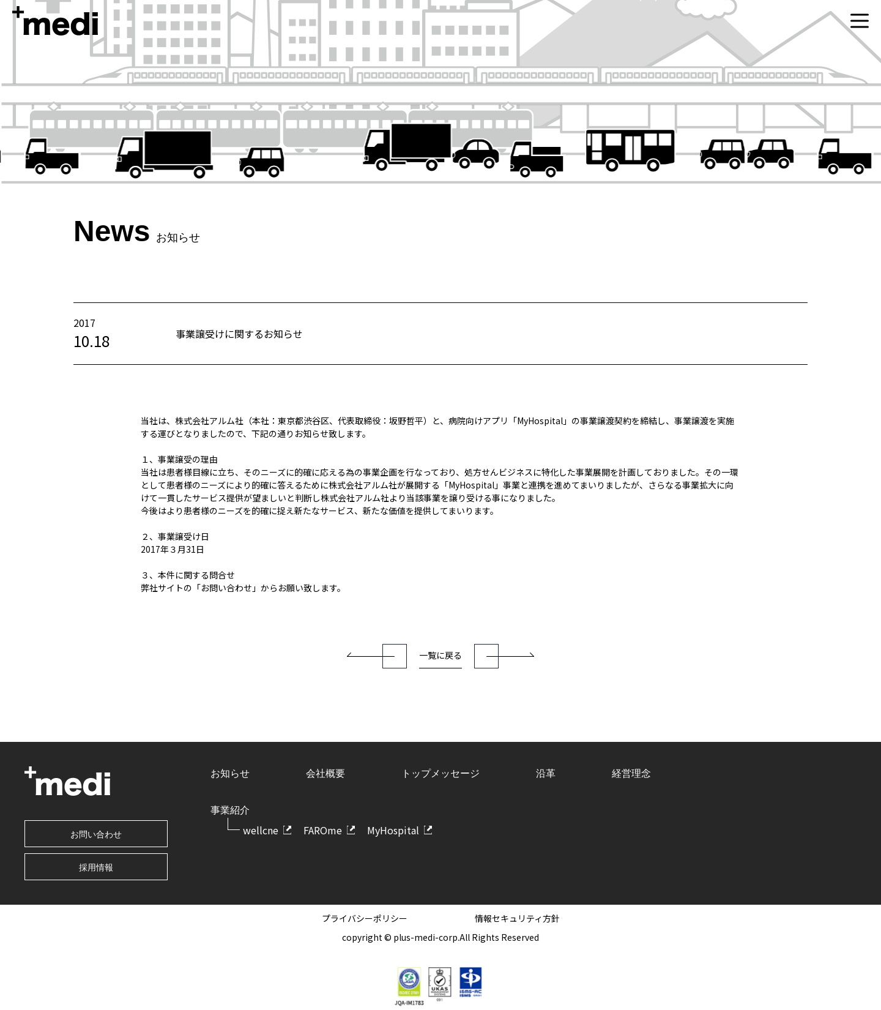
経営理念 (631, 773)
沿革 (546, 773)
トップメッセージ (440, 773)
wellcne (260, 830)
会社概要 (325, 773)
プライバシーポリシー (364, 918)
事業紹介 (230, 810)
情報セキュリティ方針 (517, 918)
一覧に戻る (440, 655)
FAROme (322, 830)
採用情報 (96, 867)
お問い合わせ (96, 834)
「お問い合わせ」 (226, 588)
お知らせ (230, 773)
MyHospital (393, 830)
